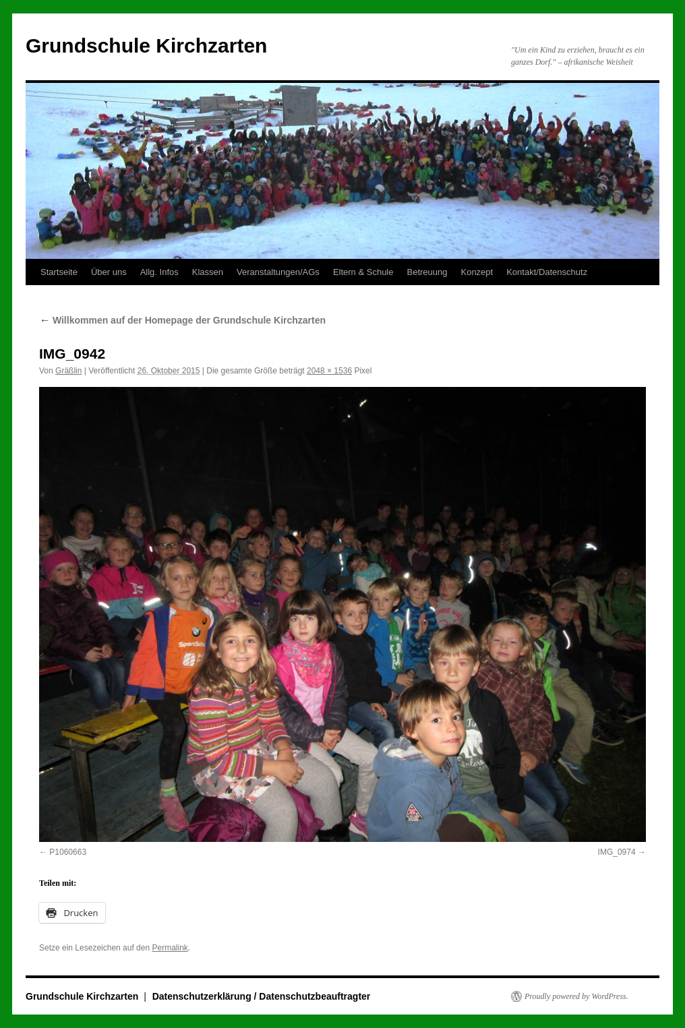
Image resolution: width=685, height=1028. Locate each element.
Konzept (476, 272)
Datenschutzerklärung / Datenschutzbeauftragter (261, 996)
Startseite (59, 272)
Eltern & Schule (363, 272)
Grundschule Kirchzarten (146, 45)
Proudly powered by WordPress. (576, 996)
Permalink (169, 948)
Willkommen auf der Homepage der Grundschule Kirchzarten (182, 320)
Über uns (109, 272)
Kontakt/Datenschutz (546, 272)
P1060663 (67, 852)
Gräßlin (68, 370)
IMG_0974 (617, 852)
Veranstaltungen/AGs (278, 272)
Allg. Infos (159, 272)
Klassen (207, 272)
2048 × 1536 (329, 370)
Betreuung (427, 272)
